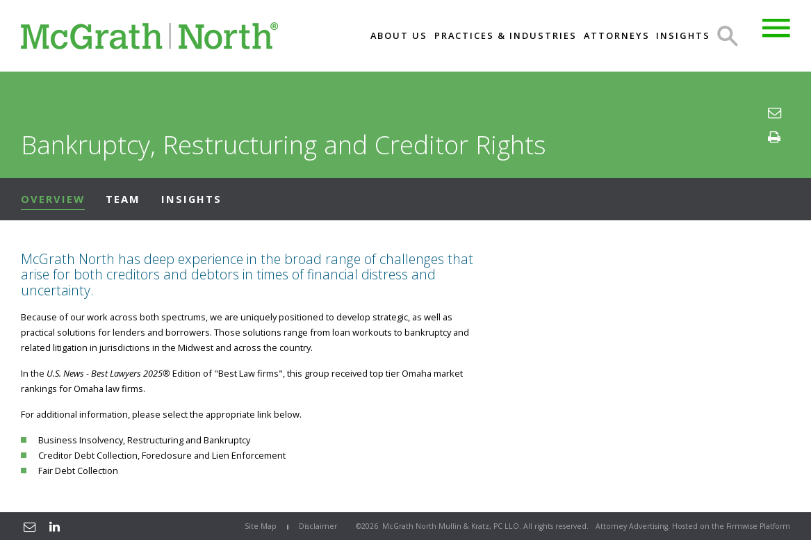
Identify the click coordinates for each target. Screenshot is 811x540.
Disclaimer (318, 526)
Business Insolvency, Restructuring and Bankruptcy (144, 440)
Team (123, 199)
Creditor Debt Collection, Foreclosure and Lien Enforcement (162, 455)
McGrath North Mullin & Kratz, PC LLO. (451, 526)
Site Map (261, 526)
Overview (53, 199)
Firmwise (741, 526)
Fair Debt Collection (78, 470)
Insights (191, 199)
